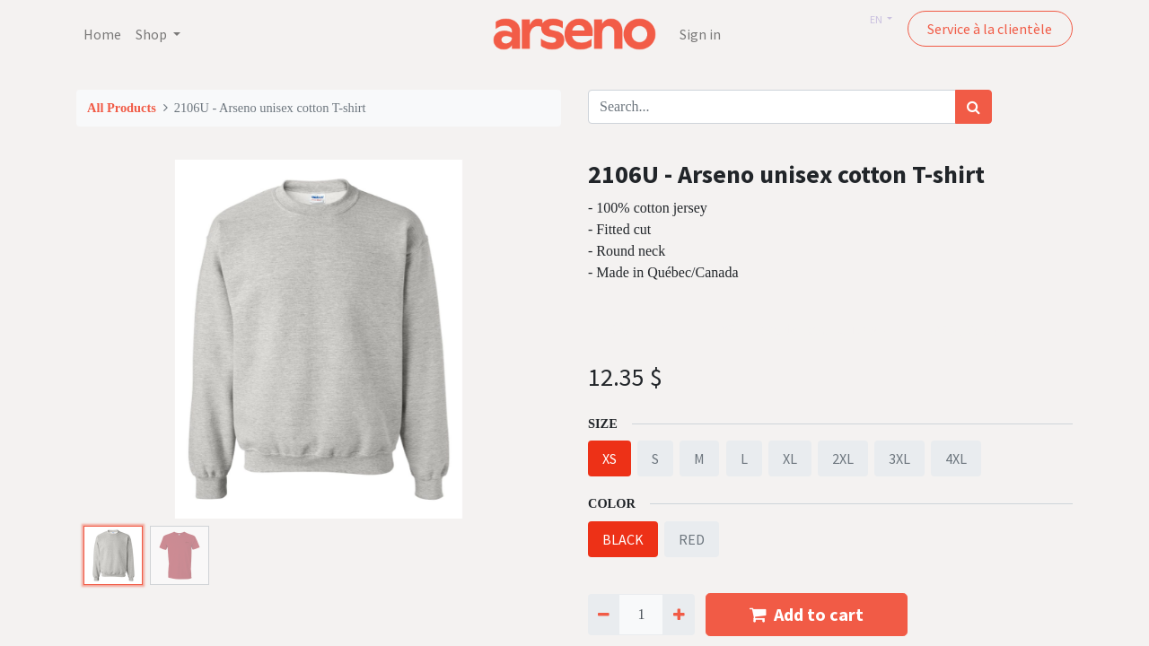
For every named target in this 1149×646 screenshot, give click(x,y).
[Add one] (678, 614)
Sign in (700, 34)
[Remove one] (603, 614)
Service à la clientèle (989, 29)
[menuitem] (102, 34)
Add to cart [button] (807, 614)
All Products (121, 107)
